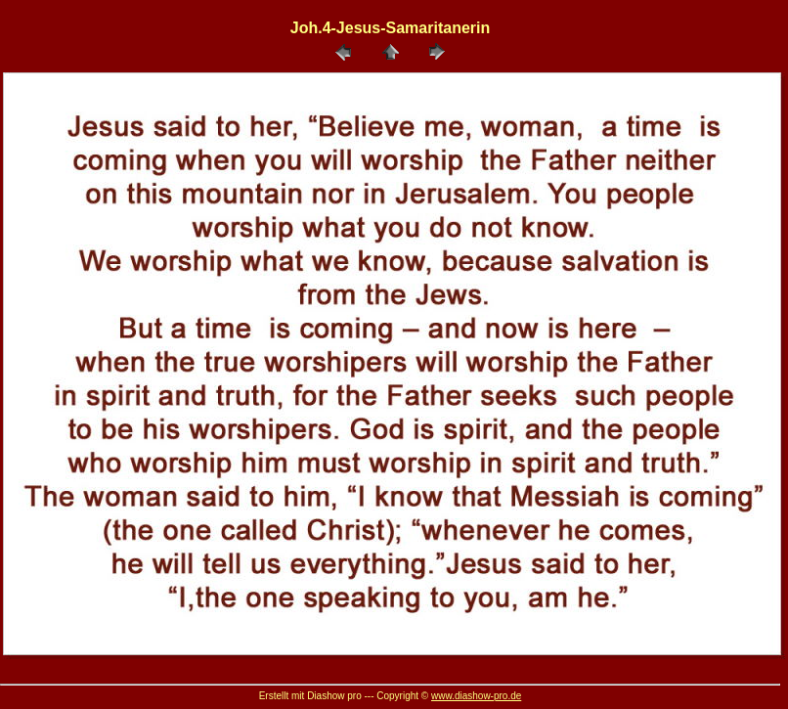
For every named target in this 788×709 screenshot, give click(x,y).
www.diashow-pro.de (476, 695)
